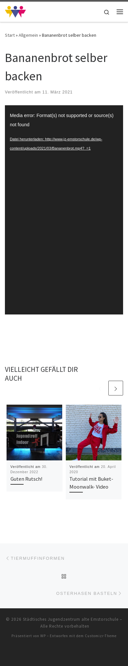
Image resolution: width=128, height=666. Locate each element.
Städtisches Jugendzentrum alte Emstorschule (71, 619)
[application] (64, 209)
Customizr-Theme (101, 636)
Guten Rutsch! (26, 478)
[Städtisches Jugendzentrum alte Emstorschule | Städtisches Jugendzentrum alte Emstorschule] (15, 10)
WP (43, 636)
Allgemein (28, 35)
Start (10, 35)
